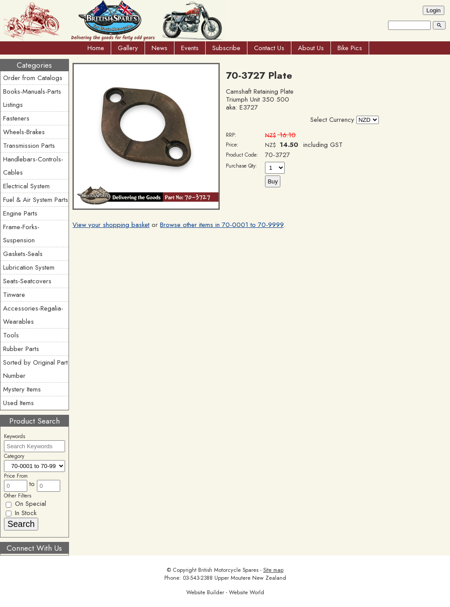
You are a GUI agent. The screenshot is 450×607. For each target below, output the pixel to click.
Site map (273, 570)
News (159, 48)
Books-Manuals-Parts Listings (32, 98)
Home (95, 48)
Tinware (14, 295)
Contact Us (269, 48)
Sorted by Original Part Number (35, 369)
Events (190, 48)
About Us (311, 48)
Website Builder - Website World (225, 592)
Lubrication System (28, 267)
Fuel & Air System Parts (35, 200)
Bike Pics (350, 48)
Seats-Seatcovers (27, 281)
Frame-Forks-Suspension (21, 233)
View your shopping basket (111, 225)
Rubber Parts (21, 349)
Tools (11, 335)
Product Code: (242, 155)
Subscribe (226, 48)
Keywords (14, 436)
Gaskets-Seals (23, 254)
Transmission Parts (29, 145)
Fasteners (16, 118)
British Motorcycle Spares (228, 570)
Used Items (18, 403)
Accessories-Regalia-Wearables (33, 315)
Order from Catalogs (32, 78)
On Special (26, 503)
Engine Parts (20, 213)
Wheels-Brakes (24, 132)
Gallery (128, 48)
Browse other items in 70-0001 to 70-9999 (221, 225)
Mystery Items (22, 389)
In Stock (21, 513)
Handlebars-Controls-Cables (33, 165)
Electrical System (26, 186)
